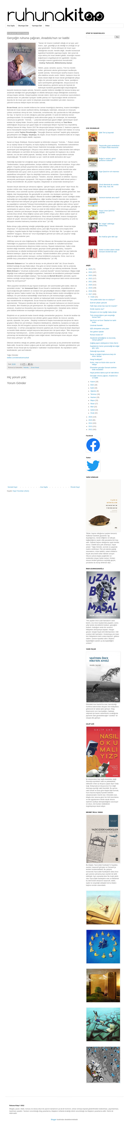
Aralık (92, 297)
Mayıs (92, 400)
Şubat (92, 410)
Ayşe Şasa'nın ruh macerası (109, 172)
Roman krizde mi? (96, 335)
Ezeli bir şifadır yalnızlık (98, 303)
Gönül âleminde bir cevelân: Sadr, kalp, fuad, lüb (109, 185)
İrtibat (47, 26)
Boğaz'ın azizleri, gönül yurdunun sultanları (107, 159)
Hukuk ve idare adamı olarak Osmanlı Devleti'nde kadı (109, 251)
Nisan (92, 404)
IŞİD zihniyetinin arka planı (99, 329)
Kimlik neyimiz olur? (97, 309)
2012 (91, 429)
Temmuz (93, 394)
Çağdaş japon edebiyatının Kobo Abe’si (104, 343)
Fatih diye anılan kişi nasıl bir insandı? (103, 306)
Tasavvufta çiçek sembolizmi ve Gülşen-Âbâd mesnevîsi (109, 146)
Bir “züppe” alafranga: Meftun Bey (106, 225)
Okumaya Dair (23, 26)
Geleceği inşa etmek (97, 351)
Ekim (92, 385)
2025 (91, 269)
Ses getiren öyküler (97, 332)
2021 (91, 282)
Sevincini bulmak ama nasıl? (109, 198)
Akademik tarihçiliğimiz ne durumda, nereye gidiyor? (103, 339)
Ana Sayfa (11, 26)
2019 (91, 288)
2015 (91, 420)
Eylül (92, 388)
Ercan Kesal (35, 367)
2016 (91, 417)
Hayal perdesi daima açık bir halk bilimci (104, 373)
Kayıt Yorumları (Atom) (21, 491)
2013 (91, 426)
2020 (91, 285)
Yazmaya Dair (37, 26)
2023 (91, 275)
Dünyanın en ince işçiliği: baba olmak (103, 312)
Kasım (92, 382)
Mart (92, 407)
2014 (91, 423)
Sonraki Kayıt (12, 487)
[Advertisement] (43, 464)
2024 (91, 272)
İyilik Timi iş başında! (106, 133)
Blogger (53, 1120)
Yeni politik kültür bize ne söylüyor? (102, 300)
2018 (91, 291)
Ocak (92, 413)
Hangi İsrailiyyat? (96, 359)
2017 (91, 294)
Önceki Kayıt (75, 487)
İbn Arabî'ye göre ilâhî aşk (108, 237)
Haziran (93, 397)
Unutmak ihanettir (96, 325)
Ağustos (93, 391)
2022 (91, 278)
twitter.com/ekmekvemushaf (18, 358)
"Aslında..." (26, 367)
